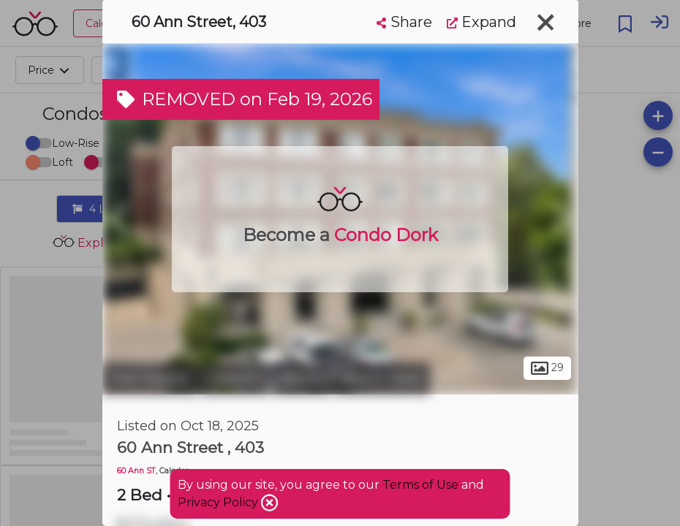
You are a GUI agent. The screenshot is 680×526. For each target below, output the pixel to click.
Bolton (302, 378)
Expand (481, 22)
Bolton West (382, 378)
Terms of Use (420, 485)
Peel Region (149, 378)
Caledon (235, 378)
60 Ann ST (136, 471)
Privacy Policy (219, 502)
